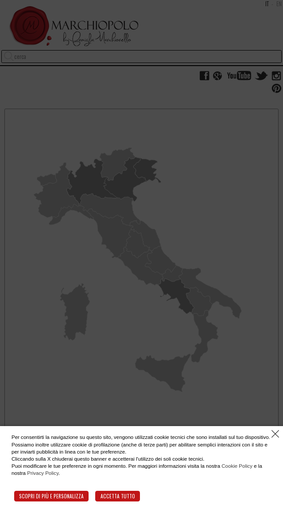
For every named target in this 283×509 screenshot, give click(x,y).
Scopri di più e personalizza (51, 496)
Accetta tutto (118, 496)
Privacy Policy (42, 473)
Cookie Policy (236, 466)
